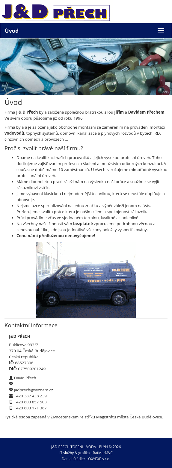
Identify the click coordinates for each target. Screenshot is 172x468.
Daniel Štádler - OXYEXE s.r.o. (86, 458)
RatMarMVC (103, 452)
